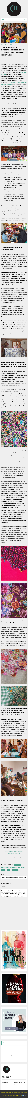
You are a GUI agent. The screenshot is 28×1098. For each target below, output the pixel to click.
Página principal (5, 1082)
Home (2, 44)
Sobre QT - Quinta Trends (19, 1082)
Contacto (16, 1084)
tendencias (6, 44)
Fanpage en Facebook (14, 853)
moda (11, 44)
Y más (16, 1096)
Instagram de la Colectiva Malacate (14, 851)
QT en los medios (6, 1084)
